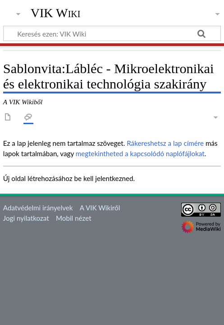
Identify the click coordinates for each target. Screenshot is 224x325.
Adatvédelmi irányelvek (38, 208)
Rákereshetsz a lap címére (165, 143)
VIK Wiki (56, 13)
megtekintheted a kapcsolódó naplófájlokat (140, 153)
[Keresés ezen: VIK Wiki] (112, 33)
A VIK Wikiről (100, 208)
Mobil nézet (73, 218)
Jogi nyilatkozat (26, 218)
